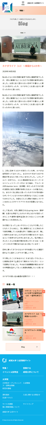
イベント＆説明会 (10, 372)
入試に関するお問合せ (31, 395)
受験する (27, 368)
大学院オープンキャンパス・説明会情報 (11, 384)
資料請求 (5, 395)
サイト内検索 (7, 404)
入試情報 (26, 383)
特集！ (22, 10)
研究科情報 (6, 388)
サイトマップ (28, 404)
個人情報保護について (11, 407)
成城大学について (31, 372)
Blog (23, 347)
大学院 (5, 379)
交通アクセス (7, 397)
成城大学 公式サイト (10, 412)
